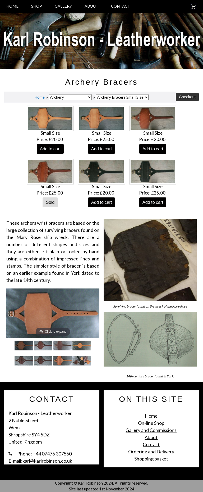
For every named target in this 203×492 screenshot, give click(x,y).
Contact (151, 444)
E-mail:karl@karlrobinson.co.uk (40, 461)
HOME (12, 6)
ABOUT (91, 6)
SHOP (36, 6)
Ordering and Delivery (151, 451)
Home (39, 97)
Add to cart (50, 149)
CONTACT (120, 6)
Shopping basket (151, 459)
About (151, 437)
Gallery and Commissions (151, 430)
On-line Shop (151, 423)
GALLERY (63, 6)
